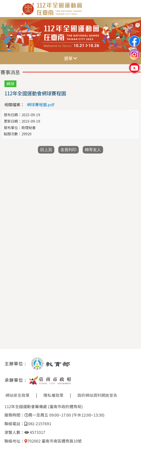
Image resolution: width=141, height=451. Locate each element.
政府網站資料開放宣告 (97, 395)
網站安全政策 (17, 395)
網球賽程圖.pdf (40, 104)
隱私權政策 (53, 395)
